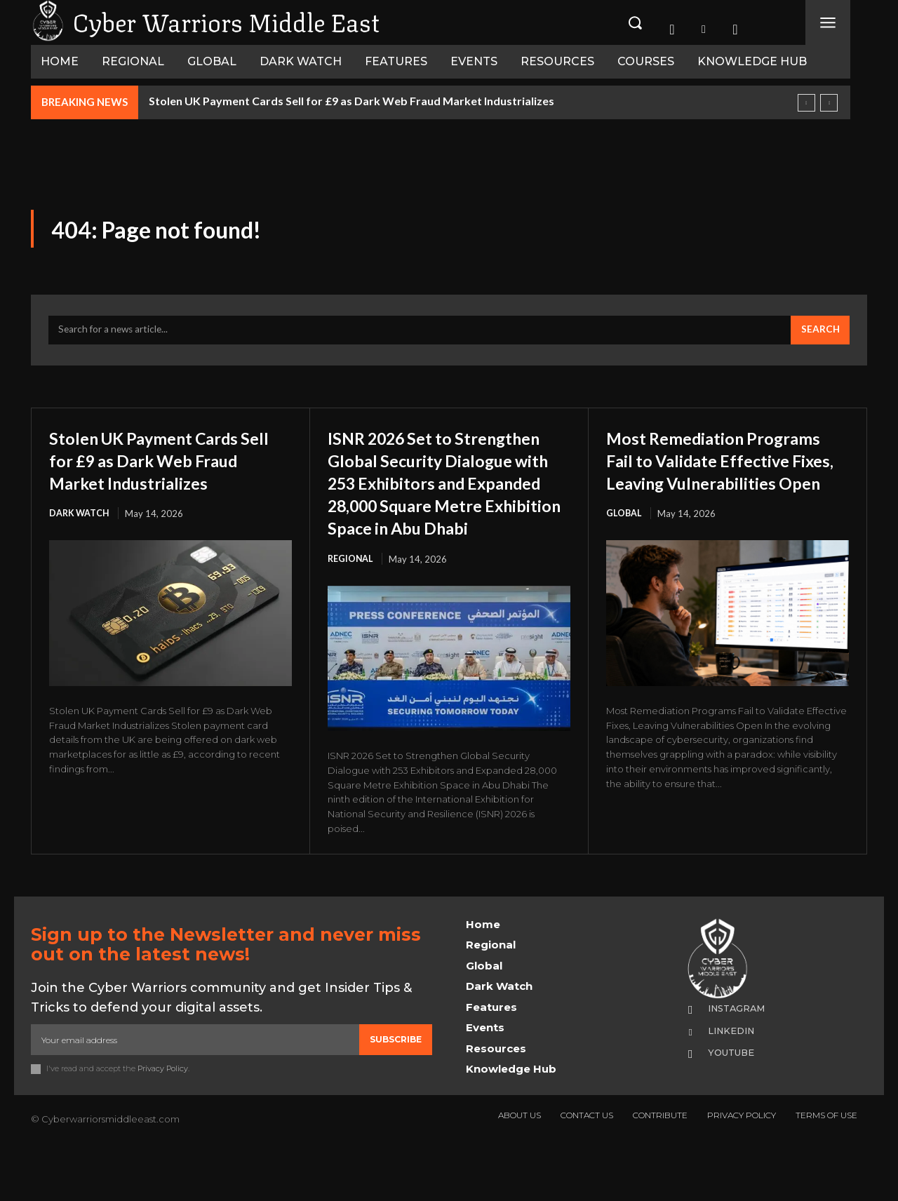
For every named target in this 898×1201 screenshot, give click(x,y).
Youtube (735, 1104)
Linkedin (735, 1081)
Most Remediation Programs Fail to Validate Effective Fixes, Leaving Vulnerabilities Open (718, 476)
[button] (634, 22)
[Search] (819, 335)
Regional (351, 609)
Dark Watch (80, 541)
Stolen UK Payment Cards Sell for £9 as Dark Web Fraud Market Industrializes (351, 100)
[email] (195, 1090)
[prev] (806, 103)
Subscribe (396, 1090)
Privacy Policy (163, 1120)
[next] (829, 103)
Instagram (741, 1059)
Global (624, 541)
